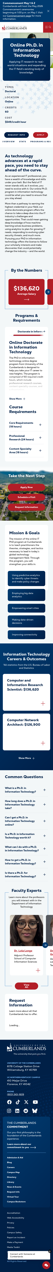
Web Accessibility (15, 1217)
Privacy (10, 1222)
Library (10, 1182)
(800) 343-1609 (15, 1094)
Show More (15, 399)
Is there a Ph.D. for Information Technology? (20, 874)
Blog (9, 1162)
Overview (8, 141)
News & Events (14, 1187)
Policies (10, 1227)
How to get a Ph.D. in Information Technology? (20, 861)
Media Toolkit (13, 1247)
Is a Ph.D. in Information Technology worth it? (19, 835)
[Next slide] (48, 292)
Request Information (26, 507)
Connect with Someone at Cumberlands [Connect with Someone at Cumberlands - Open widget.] (22, 1255)
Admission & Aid (15, 1157)
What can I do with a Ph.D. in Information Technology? (22, 848)
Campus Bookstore (16, 1201)
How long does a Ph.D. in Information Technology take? (20, 804)
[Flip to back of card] (43, 703)
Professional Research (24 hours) (21, 437)
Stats (22, 141)
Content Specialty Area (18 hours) (20, 450)
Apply (40, 135)
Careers (11, 1167)
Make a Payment (15, 1242)
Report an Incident (16, 1237)
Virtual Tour (13, 1197)
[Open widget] (46, 1265)
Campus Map (13, 1172)
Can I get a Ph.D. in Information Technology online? (20, 821)
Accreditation (13, 1213)
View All (26, 986)
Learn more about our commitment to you (19, 1146)
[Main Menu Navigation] (48, 27)
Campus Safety (14, 1232)
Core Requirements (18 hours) (21, 424)
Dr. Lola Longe (23, 950)
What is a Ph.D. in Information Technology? (20, 789)
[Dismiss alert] (48, 11)
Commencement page (19, 15)
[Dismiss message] (50, 1251)
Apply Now (26, 487)
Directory (11, 1177)
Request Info (16, 135)
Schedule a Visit (26, 497)
